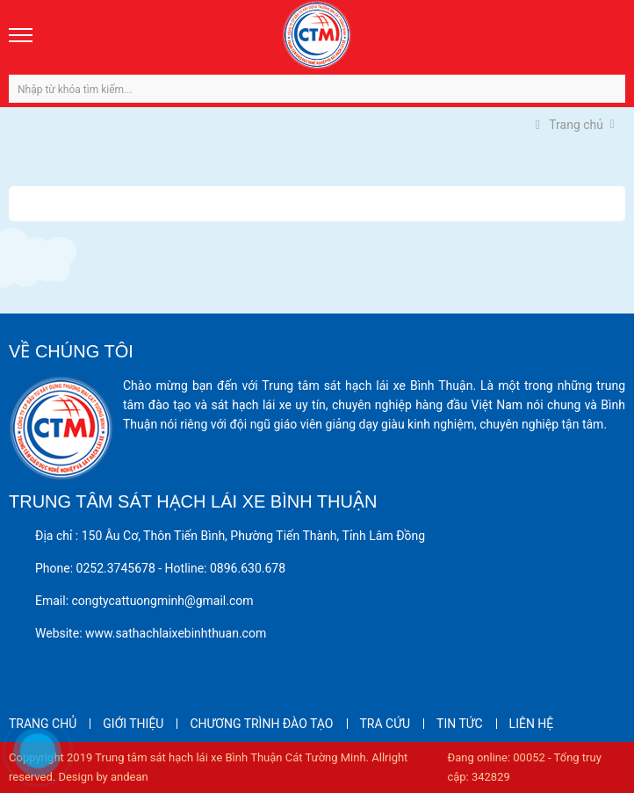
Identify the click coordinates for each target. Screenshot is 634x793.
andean (129, 776)
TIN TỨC (459, 724)
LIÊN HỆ (531, 724)
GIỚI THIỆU (133, 724)
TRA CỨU (385, 724)
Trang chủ (569, 125)
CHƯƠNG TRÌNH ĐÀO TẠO (261, 724)
